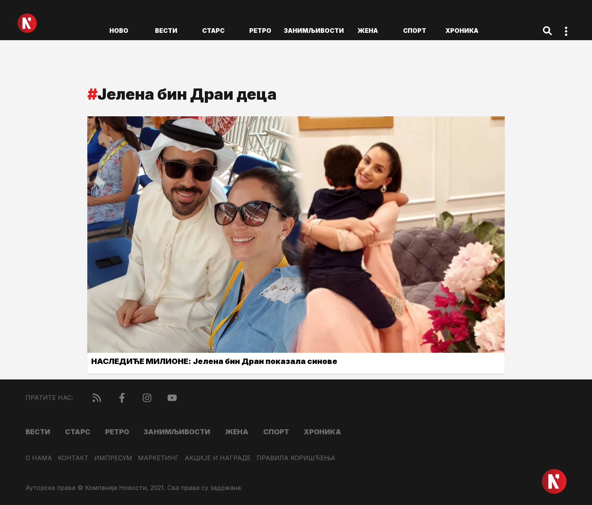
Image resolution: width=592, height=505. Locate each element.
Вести (166, 30)
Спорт (414, 30)
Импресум (113, 458)
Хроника (462, 30)
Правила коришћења (296, 458)
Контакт (73, 458)
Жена (367, 30)
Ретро (260, 30)
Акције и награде (218, 458)
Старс (213, 30)
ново (118, 30)
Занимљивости (314, 30)
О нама (39, 458)
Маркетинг (158, 458)
